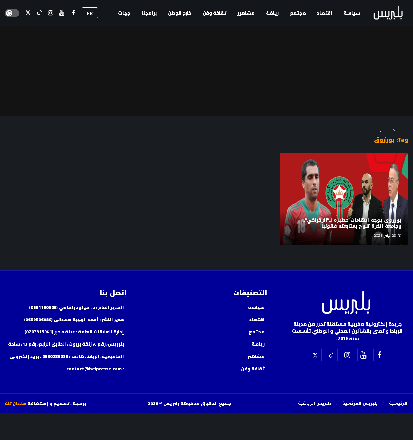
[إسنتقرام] (50, 13)
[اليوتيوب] (62, 13)
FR (90, 13)
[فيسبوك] (73, 13)
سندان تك (15, 403)
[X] (28, 13)
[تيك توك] (39, 13)
